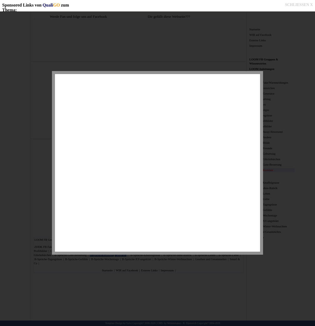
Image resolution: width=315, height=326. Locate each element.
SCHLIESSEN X (299, 5)
